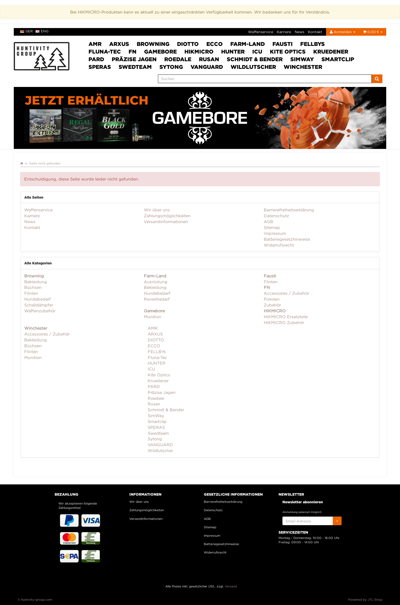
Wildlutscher (253, 67)
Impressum (275, 233)
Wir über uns (157, 210)
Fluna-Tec (105, 51)
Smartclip (337, 59)
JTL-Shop (375, 599)
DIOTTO (188, 44)
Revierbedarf (157, 299)
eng (41, 31)
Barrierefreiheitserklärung (289, 210)
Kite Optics (288, 51)
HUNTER (233, 51)
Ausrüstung (155, 281)
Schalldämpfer (38, 305)
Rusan (209, 59)
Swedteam (135, 67)
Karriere (284, 32)
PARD (96, 59)
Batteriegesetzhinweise (287, 239)
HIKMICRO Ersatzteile (286, 316)
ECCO (214, 44)
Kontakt (315, 32)
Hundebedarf (37, 299)
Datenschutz (276, 215)
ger (26, 31)
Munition (152, 316)
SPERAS (100, 67)
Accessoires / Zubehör (286, 293)
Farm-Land (247, 44)
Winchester (303, 67)
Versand (231, 586)
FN (132, 51)
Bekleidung (35, 281)
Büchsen (33, 287)
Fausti (282, 44)
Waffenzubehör (39, 310)
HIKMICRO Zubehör (284, 322)
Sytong (171, 67)
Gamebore (160, 51)
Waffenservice (260, 32)
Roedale (177, 59)
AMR (95, 44)
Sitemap (272, 227)
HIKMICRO (199, 51)
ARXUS (119, 44)
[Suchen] (265, 78)
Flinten (31, 293)
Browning (153, 44)
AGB (268, 221)
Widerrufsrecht (279, 245)
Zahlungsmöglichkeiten (167, 215)
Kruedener (330, 51)
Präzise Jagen (134, 59)
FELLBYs (312, 44)
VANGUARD (207, 67)
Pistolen (272, 299)
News (299, 32)
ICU (257, 51)
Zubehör (272, 305)
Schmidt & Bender (255, 59)
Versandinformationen (166, 221)
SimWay (302, 59)
